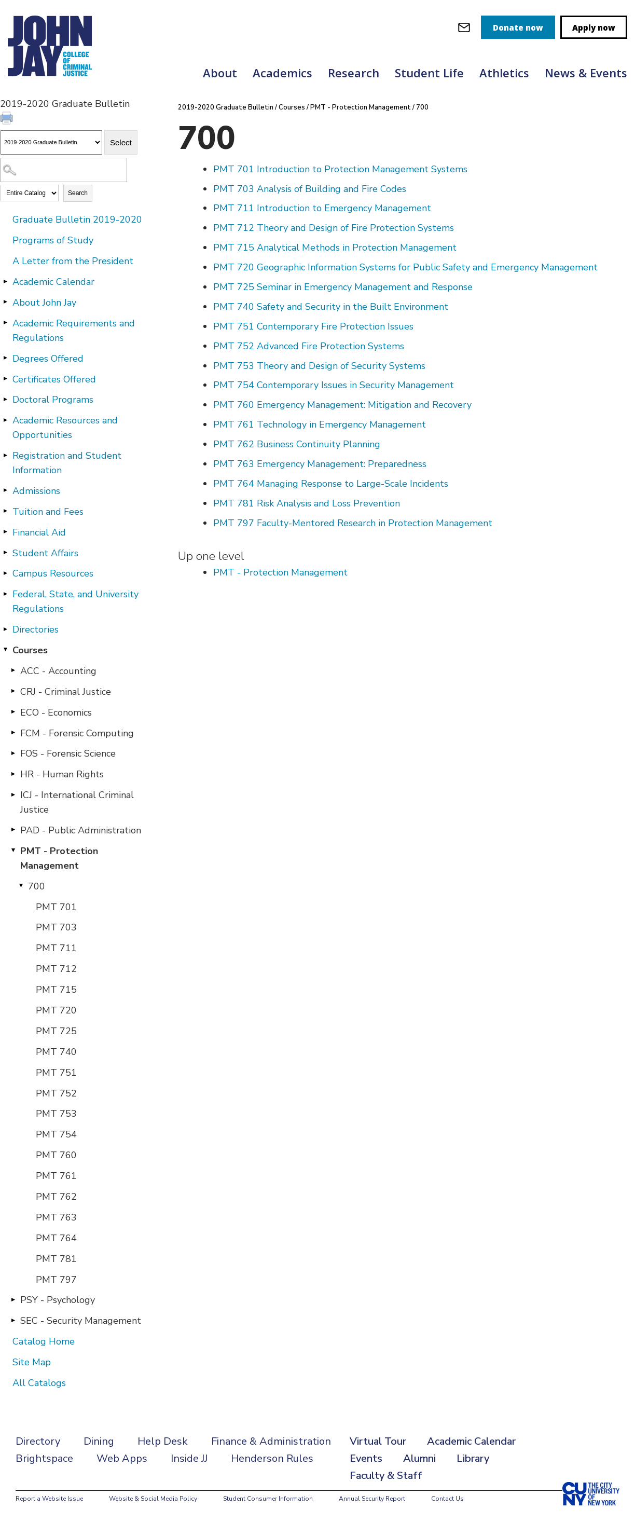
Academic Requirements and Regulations (73, 330)
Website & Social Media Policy (153, 1498)
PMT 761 (56, 1176)
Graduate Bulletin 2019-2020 (77, 219)
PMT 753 (56, 1113)
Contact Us (447, 1498)
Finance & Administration (271, 1441)
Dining (99, 1441)
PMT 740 (56, 1052)
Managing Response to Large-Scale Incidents (330, 483)
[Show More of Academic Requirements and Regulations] (5, 323)
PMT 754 (56, 1134)
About (220, 72)
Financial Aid (39, 532)
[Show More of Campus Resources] (5, 573)
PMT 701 (56, 907)
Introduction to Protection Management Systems (340, 169)
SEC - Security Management (80, 1320)
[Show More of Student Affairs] (5, 552)
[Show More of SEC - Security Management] (13, 1320)
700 (36, 886)
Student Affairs (45, 553)
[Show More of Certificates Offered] (5, 379)
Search (78, 193)
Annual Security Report (372, 1498)
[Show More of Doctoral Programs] (5, 399)
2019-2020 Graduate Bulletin (225, 107)
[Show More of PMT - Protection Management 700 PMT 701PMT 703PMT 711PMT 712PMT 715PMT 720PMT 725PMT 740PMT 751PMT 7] (13, 850)
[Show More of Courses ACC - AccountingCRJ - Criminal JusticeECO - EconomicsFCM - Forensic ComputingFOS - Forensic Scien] (5, 650)
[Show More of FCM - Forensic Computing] (13, 733)
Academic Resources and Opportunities (65, 427)
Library (473, 1458)
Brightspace (44, 1458)
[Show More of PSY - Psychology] (13, 1299)
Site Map (31, 1362)
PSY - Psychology (57, 1300)
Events (366, 1458)
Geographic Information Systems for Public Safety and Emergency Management (405, 267)
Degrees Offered (48, 358)
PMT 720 (56, 1010)
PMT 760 (56, 1155)
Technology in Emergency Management (319, 424)
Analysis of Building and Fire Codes (309, 189)
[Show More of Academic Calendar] (5, 281)
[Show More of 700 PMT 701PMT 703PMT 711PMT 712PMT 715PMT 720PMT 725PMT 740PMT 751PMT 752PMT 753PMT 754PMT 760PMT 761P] (21, 886)
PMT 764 (56, 1238)
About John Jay (44, 302)
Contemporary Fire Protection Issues (313, 326)
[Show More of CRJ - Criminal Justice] (13, 691)
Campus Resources (52, 573)
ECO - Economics (56, 712)
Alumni (419, 1458)
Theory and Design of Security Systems (319, 366)
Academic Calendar (53, 282)
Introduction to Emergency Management (322, 208)
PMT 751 (56, 1072)
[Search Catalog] (63, 170)
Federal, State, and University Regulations (75, 601)
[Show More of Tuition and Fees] (5, 511)
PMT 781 (56, 1259)
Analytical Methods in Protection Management (335, 247)
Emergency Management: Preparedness (319, 464)
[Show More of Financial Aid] (5, 532)
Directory (38, 1441)
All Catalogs (39, 1383)
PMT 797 (56, 1279)
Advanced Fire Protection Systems (308, 346)
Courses (30, 650)
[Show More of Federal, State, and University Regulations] (5, 593)
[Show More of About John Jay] (5, 302)
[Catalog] (51, 142)
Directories (35, 629)
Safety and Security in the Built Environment (330, 306)
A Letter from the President (72, 261)
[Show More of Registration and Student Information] (5, 455)
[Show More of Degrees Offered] (5, 358)
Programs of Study (52, 240)
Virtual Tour (378, 1441)
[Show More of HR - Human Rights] (13, 774)
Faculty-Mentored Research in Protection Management (352, 523)
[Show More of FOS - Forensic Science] (13, 753)
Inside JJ (189, 1458)
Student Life (429, 72)
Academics (282, 72)
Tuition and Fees (48, 511)
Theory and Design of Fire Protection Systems (333, 228)
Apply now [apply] (593, 27)
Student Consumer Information (268, 1498)
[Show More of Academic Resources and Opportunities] (5, 420)
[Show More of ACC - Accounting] (13, 670)
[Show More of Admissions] (5, 490)
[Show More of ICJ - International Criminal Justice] (13, 794)
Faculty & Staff (386, 1476)
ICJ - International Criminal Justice (77, 802)
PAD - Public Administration (80, 830)
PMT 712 (56, 969)
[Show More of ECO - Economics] (13, 712)
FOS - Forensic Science (68, 753)
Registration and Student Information (66, 462)
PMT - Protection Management (59, 858)
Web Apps (121, 1458)
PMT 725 (56, 1031)
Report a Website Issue (49, 1498)
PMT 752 (56, 1093)
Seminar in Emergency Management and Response (343, 287)
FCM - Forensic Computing (77, 733)
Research (353, 72)
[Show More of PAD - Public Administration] (13, 830)
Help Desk (162, 1441)
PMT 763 (56, 1217)
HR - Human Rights (62, 774)
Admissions (36, 491)
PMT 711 (56, 948)
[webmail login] (464, 27)
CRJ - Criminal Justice (65, 691)
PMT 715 (56, 989)
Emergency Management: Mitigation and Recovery (342, 405)
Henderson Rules (272, 1458)
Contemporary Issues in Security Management (333, 385)
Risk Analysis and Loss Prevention (306, 503)
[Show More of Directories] (5, 629)
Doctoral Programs (52, 399)
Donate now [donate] (518, 27)
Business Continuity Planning (296, 444)
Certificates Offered (54, 379)
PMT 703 (56, 927)
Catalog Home (43, 1341)
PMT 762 (56, 1196)
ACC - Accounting (58, 671)
